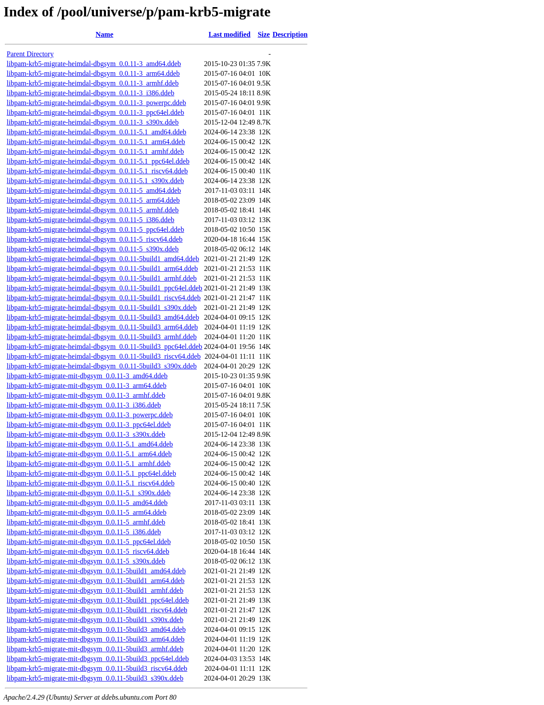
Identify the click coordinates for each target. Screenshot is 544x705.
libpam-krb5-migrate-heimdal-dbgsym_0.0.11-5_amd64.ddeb (94, 190)
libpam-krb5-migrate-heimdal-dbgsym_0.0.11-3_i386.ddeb (90, 93)
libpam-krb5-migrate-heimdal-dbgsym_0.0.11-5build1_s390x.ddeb (102, 307)
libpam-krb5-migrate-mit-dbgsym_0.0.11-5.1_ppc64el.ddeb (91, 473)
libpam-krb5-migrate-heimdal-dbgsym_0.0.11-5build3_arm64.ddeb (102, 327)
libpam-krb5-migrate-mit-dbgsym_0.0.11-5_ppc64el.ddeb (89, 541)
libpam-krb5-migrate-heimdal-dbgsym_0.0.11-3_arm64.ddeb (93, 73)
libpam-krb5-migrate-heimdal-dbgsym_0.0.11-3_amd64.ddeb (94, 63)
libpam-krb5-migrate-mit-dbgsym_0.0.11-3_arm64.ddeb (87, 385)
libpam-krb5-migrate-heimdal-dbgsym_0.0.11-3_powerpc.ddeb (96, 102)
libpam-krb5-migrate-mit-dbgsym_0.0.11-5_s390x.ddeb (86, 561)
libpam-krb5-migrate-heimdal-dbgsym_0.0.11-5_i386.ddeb (90, 219)
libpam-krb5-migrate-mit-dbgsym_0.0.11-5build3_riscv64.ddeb (97, 668)
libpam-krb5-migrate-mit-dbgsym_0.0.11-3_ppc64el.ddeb (89, 424)
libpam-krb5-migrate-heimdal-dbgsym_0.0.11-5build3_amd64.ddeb (103, 317)
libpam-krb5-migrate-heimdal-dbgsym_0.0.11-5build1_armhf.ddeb (102, 278)
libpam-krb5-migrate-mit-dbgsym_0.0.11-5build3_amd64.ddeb (96, 629)
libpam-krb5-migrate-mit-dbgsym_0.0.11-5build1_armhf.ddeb (95, 590)
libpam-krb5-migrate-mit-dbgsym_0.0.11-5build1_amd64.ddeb (96, 571)
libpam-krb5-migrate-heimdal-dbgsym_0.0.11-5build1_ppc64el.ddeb (104, 288)
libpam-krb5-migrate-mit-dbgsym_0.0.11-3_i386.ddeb (84, 405)
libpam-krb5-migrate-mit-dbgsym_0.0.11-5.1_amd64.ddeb (90, 444)
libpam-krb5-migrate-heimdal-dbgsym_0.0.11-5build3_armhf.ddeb (102, 337)
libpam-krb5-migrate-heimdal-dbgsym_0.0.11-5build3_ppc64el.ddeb (104, 346)
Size (264, 34)
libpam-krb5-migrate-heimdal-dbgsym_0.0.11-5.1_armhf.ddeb (95, 151)
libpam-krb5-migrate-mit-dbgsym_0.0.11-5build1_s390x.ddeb (95, 619)
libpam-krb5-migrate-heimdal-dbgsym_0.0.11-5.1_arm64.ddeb (96, 141)
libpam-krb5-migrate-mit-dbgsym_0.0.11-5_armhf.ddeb (86, 522)
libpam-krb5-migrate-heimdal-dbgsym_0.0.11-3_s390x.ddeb (93, 122)
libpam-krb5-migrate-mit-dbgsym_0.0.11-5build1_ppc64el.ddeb (98, 600)
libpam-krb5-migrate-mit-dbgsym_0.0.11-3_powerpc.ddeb (90, 415)
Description (289, 34)
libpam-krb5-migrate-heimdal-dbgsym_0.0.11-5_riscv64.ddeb (95, 239)
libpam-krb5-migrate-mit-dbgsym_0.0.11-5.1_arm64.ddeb (89, 454)
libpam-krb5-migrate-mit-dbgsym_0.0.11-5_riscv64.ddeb (88, 551)
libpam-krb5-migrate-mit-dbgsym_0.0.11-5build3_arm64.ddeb (96, 639)
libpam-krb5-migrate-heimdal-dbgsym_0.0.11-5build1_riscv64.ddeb (104, 298)
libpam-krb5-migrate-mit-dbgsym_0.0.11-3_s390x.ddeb (86, 434)
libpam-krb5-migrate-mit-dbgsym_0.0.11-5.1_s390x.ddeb (89, 493)
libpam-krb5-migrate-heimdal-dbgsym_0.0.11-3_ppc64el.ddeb (95, 112)
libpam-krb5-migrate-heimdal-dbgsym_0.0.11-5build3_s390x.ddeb (102, 366)
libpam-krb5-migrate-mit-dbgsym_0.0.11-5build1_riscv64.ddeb (97, 610)
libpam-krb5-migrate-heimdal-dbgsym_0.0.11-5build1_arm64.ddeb (102, 268)
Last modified (230, 34)
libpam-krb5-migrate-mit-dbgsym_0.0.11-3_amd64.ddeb (87, 376)
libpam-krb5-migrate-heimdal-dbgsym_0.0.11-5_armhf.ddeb (93, 210)
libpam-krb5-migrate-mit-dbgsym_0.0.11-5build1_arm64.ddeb (96, 580)
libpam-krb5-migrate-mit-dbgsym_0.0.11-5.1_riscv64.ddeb (91, 483)
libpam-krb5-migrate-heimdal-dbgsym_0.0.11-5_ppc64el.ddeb (95, 229)
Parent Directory (30, 54)
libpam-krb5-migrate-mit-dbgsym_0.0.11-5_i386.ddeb (84, 532)
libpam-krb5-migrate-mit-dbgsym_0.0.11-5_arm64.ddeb (87, 512)
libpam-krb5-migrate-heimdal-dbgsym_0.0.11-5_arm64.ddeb (93, 200)
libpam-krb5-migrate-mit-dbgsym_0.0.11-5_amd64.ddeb (87, 502)
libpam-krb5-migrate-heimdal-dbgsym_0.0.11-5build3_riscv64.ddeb (104, 356)
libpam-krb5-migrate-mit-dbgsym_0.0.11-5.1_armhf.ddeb (89, 463)
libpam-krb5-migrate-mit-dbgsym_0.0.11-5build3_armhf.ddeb (95, 649)
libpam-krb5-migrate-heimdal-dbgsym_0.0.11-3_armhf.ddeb (93, 83)
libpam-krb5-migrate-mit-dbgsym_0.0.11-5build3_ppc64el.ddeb (98, 658)
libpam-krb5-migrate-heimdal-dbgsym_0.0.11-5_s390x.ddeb (93, 249)
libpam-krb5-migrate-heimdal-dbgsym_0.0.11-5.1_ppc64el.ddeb (98, 161)
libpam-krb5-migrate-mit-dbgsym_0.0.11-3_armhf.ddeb (86, 395)
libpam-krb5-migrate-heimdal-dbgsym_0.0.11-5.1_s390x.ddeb (95, 180)
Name (104, 34)
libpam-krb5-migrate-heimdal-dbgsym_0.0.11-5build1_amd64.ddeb (103, 258)
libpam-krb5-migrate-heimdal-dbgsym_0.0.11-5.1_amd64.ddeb (97, 132)
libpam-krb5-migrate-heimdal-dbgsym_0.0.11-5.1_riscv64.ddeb (97, 171)
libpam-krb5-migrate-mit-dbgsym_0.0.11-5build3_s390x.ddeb (95, 678)
